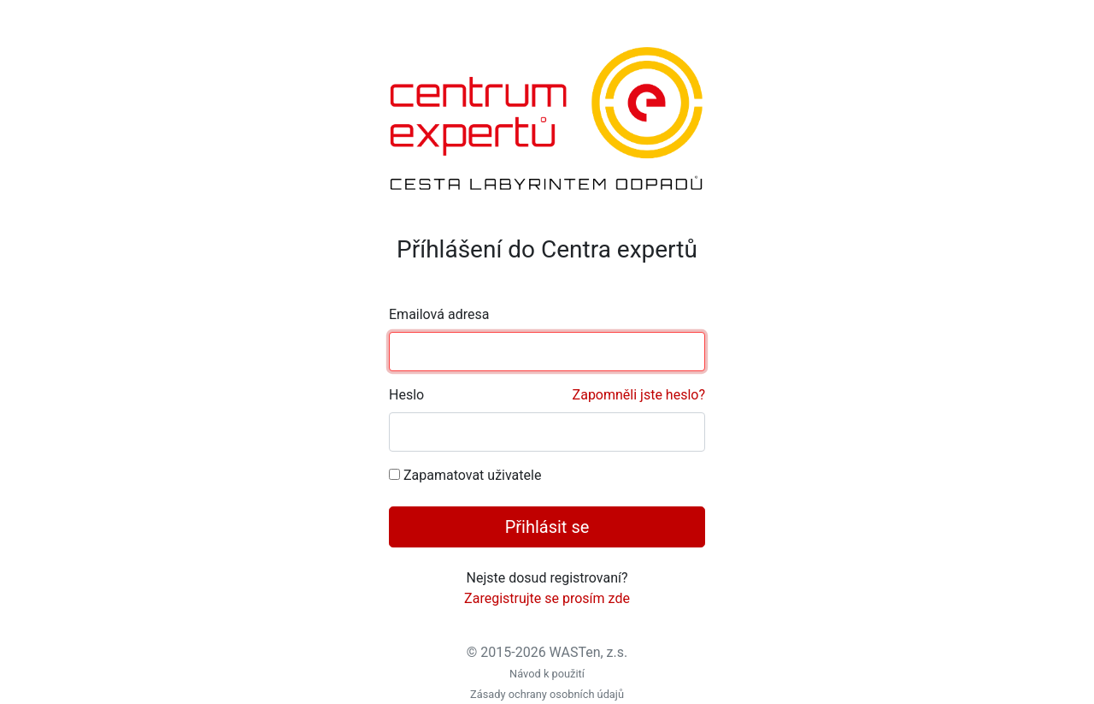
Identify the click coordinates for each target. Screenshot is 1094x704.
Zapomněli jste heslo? (639, 395)
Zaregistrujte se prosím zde (547, 598)
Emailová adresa (439, 314)
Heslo (547, 395)
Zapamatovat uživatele (472, 475)
